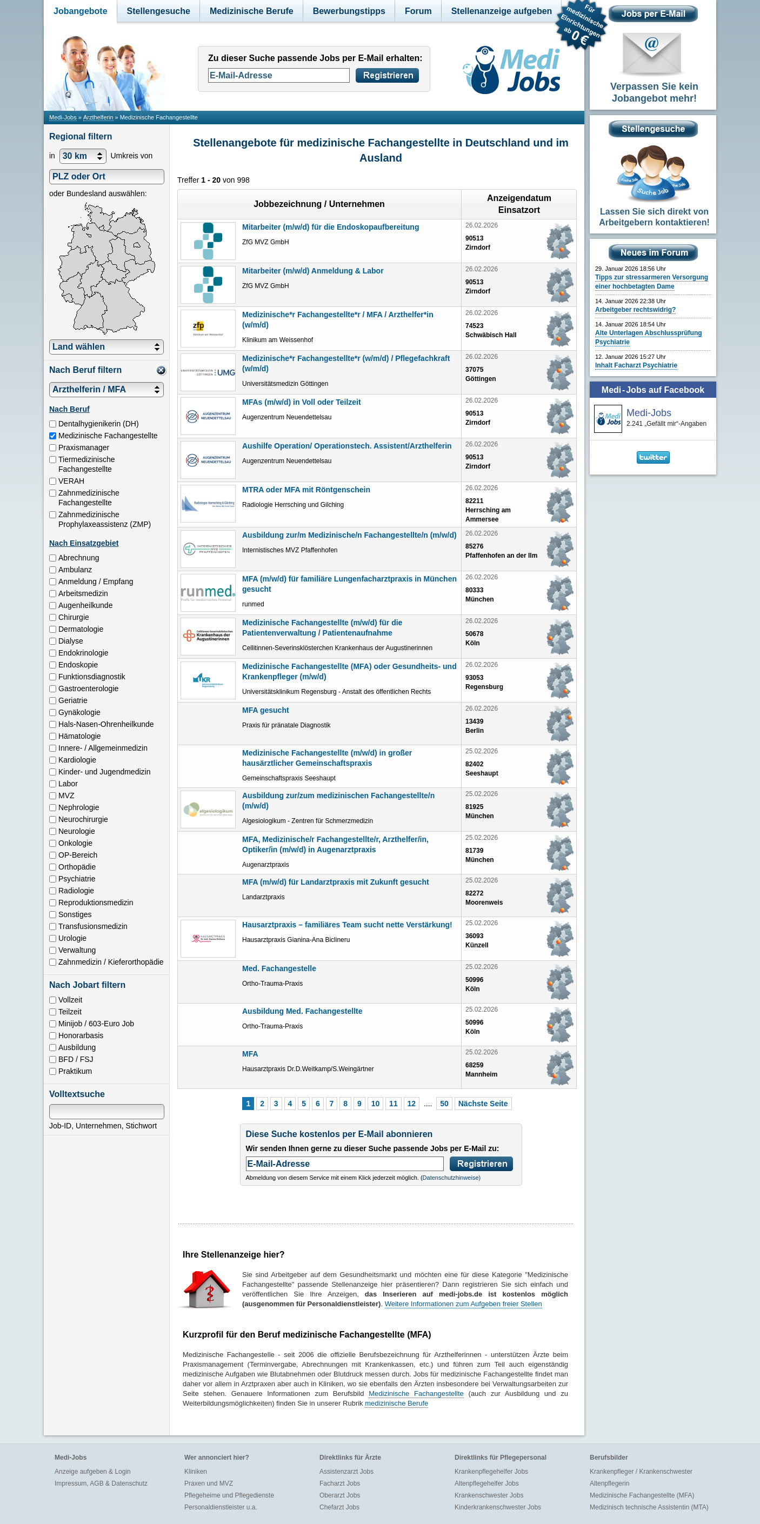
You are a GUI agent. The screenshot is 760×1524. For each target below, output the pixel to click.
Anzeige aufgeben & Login (93, 1471)
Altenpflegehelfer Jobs (487, 1483)
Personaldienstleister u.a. (220, 1507)
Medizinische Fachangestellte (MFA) (642, 1495)
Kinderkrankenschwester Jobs (498, 1507)
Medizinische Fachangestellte (416, 1393)
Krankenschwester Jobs (489, 1495)
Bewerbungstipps (349, 11)
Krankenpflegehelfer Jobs (491, 1471)
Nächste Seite (483, 1103)
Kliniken (195, 1471)
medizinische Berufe (396, 1403)
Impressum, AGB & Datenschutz (101, 1483)
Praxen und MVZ (208, 1483)
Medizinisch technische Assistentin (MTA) (649, 1507)
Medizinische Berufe (252, 11)
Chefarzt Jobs (339, 1507)
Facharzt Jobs (339, 1483)
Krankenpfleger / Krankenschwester (641, 1471)
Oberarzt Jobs (339, 1495)
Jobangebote (81, 11)
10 (375, 1103)
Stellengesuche (158, 11)
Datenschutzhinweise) (452, 1177)
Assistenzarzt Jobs (346, 1471)
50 (444, 1103)
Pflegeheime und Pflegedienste (229, 1495)
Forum (418, 11)
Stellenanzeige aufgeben (501, 11)
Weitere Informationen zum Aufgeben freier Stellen (463, 1304)
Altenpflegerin (609, 1483)
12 (412, 1103)
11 (393, 1103)
